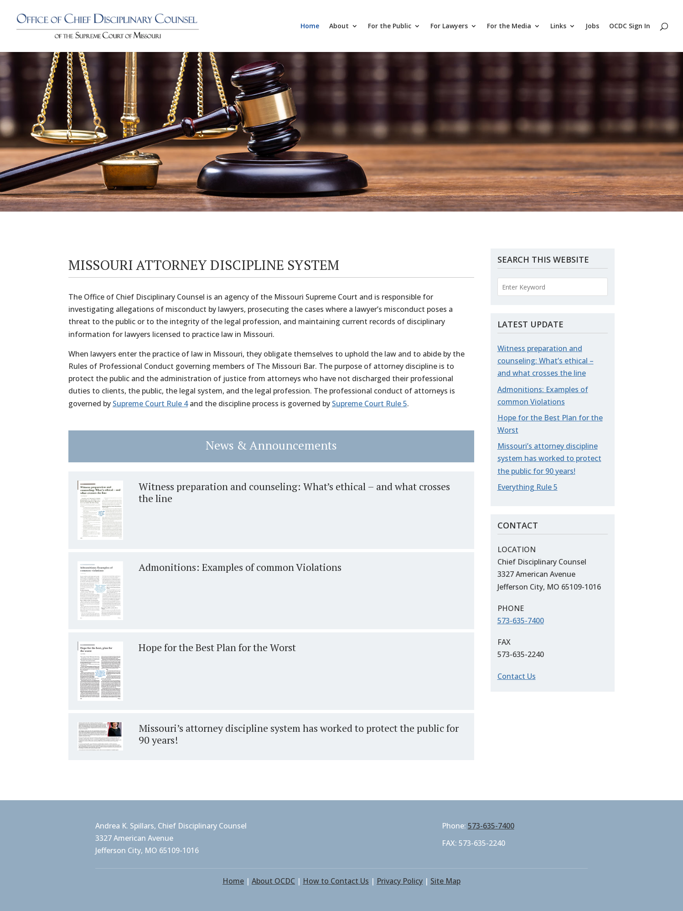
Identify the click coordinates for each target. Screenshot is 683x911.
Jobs (592, 26)
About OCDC (273, 881)
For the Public (389, 26)
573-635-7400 (520, 621)
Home (309, 26)
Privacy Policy (400, 881)
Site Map (445, 881)
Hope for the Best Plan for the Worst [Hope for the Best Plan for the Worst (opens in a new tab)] (217, 647)
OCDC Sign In (629, 26)
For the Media (509, 26)
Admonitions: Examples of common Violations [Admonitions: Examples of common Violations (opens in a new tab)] (240, 567)
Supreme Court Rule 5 (369, 404)
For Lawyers (449, 26)
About (339, 26)
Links (558, 26)
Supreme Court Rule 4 (150, 404)
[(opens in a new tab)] (100, 510)
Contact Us (516, 676)
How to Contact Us (336, 881)
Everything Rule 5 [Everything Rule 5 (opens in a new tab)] (527, 487)
